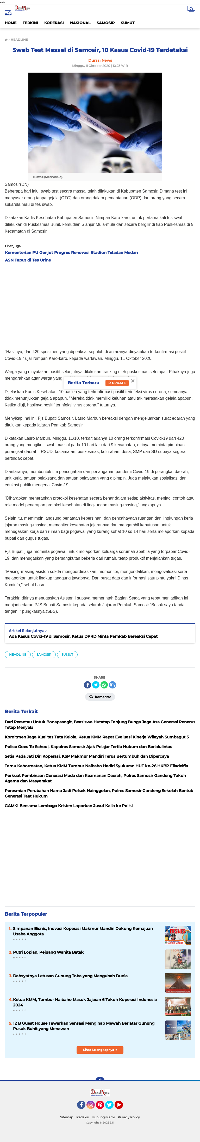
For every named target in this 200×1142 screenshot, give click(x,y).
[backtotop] (100, 1081)
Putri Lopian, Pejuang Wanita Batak (48, 952)
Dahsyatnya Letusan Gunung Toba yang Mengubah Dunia (70, 975)
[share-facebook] (87, 684)
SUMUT (128, 23)
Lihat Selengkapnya (100, 1050)
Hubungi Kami (103, 1117)
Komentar (100, 696)
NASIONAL (80, 23)
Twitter (111, 1107)
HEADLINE (17, 654)
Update (117, 383)
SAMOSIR (106, 23)
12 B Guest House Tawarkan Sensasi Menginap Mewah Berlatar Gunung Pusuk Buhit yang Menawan (83, 1026)
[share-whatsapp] (104, 684)
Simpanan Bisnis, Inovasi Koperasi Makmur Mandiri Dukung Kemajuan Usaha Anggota (83, 931)
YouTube (122, 1107)
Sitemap (66, 1117)
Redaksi (82, 1117)
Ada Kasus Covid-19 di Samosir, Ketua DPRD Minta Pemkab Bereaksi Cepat (83, 636)
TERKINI (30, 23)
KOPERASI (54, 23)
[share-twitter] (95, 684)
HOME (10, 23)
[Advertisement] (100, 304)
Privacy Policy (129, 1117)
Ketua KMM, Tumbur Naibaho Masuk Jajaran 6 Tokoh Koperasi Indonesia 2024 (85, 1002)
